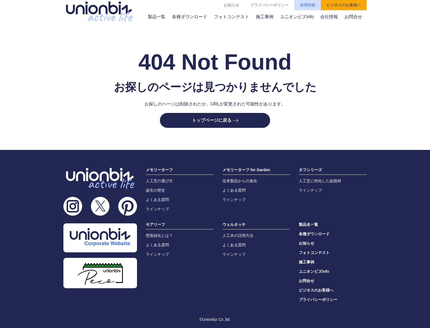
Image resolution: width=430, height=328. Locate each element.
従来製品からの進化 (239, 181)
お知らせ (231, 5)
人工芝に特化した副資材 (320, 181)
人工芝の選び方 (159, 181)
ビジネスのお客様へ (343, 5)
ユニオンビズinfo (297, 16)
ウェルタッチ (234, 224)
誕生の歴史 (155, 190)
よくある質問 (157, 199)
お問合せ (353, 16)
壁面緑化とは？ (159, 235)
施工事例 (264, 16)
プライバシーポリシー (269, 5)
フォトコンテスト (231, 16)
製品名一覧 (308, 224)
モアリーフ (155, 224)
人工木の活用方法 (237, 235)
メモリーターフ (159, 170)
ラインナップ (157, 209)
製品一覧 (156, 16)
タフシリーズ (310, 170)
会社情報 (329, 16)
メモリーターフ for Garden (246, 170)
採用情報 (307, 5)
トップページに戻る (215, 120)
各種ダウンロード (189, 16)
